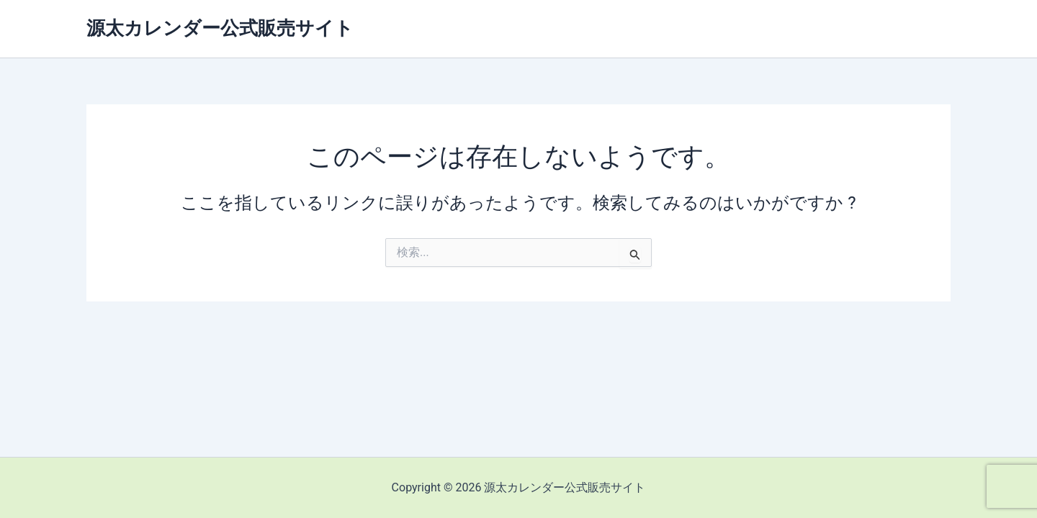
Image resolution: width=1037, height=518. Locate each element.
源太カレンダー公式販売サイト (220, 28)
